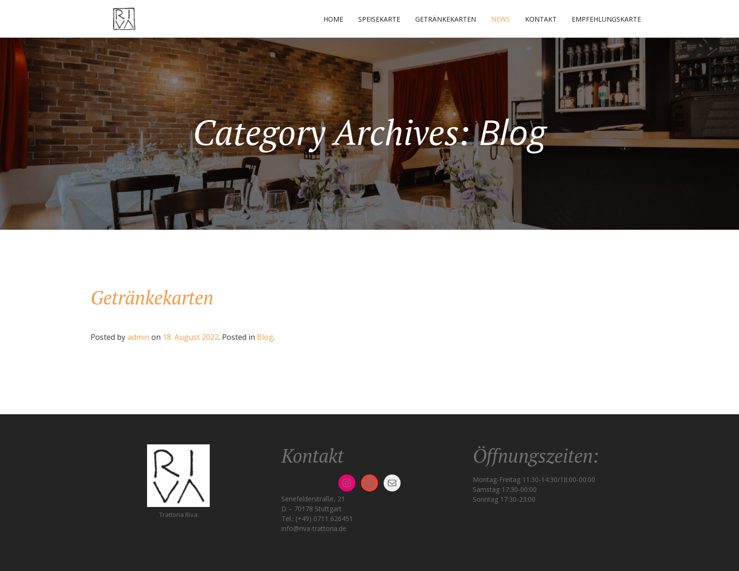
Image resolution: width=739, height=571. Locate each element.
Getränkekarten (445, 19)
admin (138, 337)
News (500, 19)
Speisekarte (379, 19)
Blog (265, 337)
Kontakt (541, 19)
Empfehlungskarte (606, 19)
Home (333, 19)
